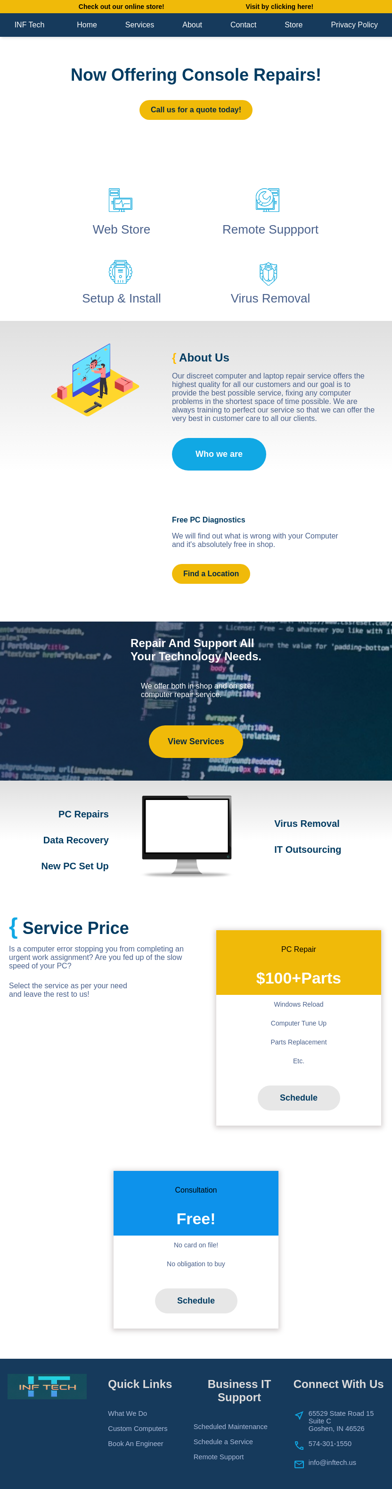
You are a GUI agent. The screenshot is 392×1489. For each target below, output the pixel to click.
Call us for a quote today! (196, 110)
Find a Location (211, 574)
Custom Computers (137, 1428)
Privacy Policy (354, 25)
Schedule (299, 1097)
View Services (196, 741)
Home (87, 25)
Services (139, 25)
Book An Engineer (135, 1443)
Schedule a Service (223, 1442)
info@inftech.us (332, 1462)
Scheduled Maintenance (231, 1426)
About (192, 25)
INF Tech (30, 25)
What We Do (127, 1413)
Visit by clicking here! (280, 6)
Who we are (219, 454)
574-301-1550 (330, 1443)
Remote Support (219, 1457)
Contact (243, 25)
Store (293, 25)
